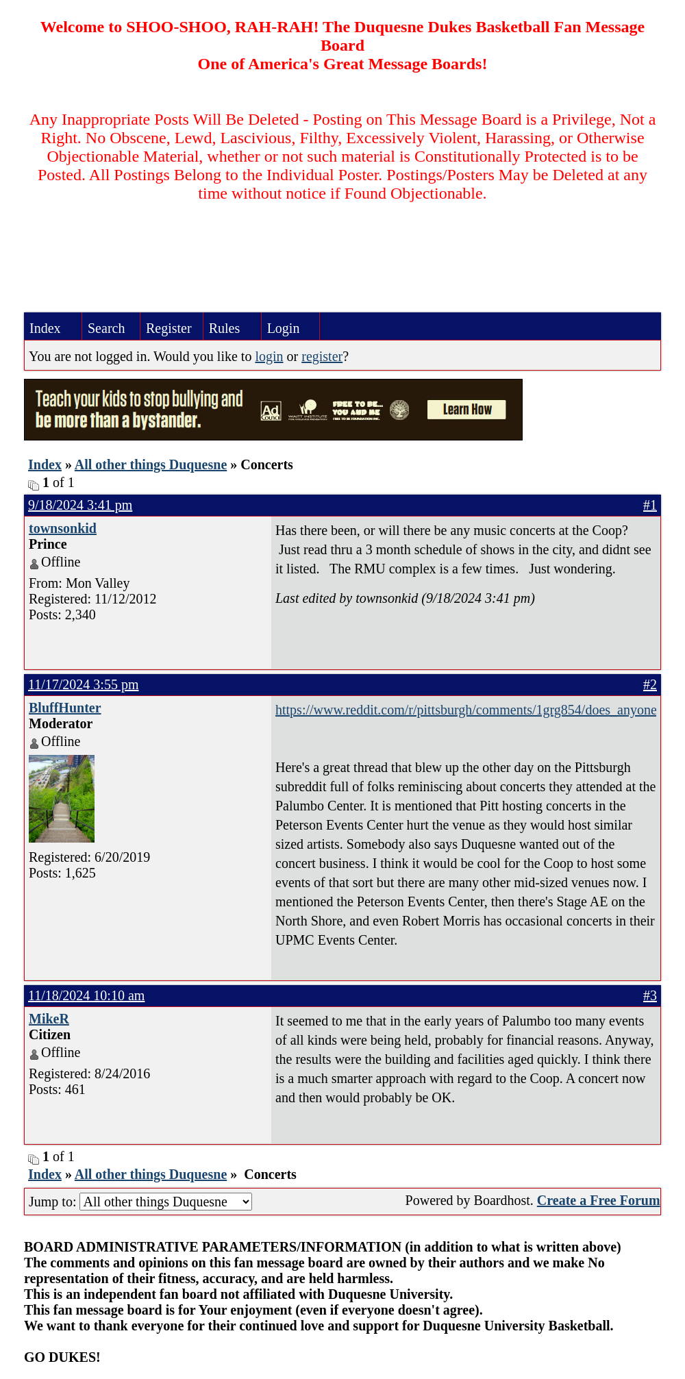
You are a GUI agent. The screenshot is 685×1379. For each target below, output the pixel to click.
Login (283, 328)
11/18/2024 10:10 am (86, 995)
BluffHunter (65, 707)
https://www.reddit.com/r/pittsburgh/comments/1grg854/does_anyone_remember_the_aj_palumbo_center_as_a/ (465, 709)
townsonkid (63, 528)
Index (45, 328)
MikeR (49, 1018)
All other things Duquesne (151, 464)
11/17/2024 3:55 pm (83, 684)
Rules (224, 328)
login (269, 356)
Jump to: (140, 1201)
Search (106, 328)
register (321, 356)
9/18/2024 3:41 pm (80, 504)
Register (169, 328)
